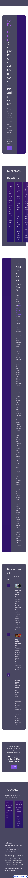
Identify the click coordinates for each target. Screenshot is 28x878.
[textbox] (14, 3)
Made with (19, 876)
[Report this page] (26, 876)
